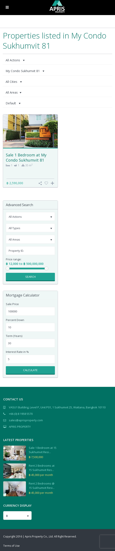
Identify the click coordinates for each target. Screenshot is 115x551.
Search (30, 277)
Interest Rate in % (17, 351)
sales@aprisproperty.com (26, 420)
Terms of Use (11, 546)
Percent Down (15, 320)
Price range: (13, 259)
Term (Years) (14, 336)
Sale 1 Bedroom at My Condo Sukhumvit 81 (26, 157)
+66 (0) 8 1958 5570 (21, 414)
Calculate (30, 370)
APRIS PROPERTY (20, 427)
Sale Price (12, 304)
